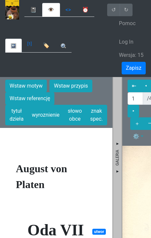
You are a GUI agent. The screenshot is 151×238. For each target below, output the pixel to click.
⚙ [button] (136, 136)
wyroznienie (45, 115)
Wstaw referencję (30, 98)
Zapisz (133, 68)
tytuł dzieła (16, 115)
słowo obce (75, 115)
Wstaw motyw (26, 86)
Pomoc (127, 23)
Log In (126, 42)
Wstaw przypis (71, 86)
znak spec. (96, 115)
